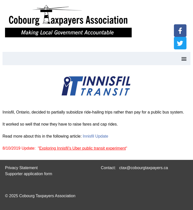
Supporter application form (28, 174)
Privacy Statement (21, 168)
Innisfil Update (95, 136)
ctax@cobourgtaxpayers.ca (143, 168)
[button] (184, 58)
